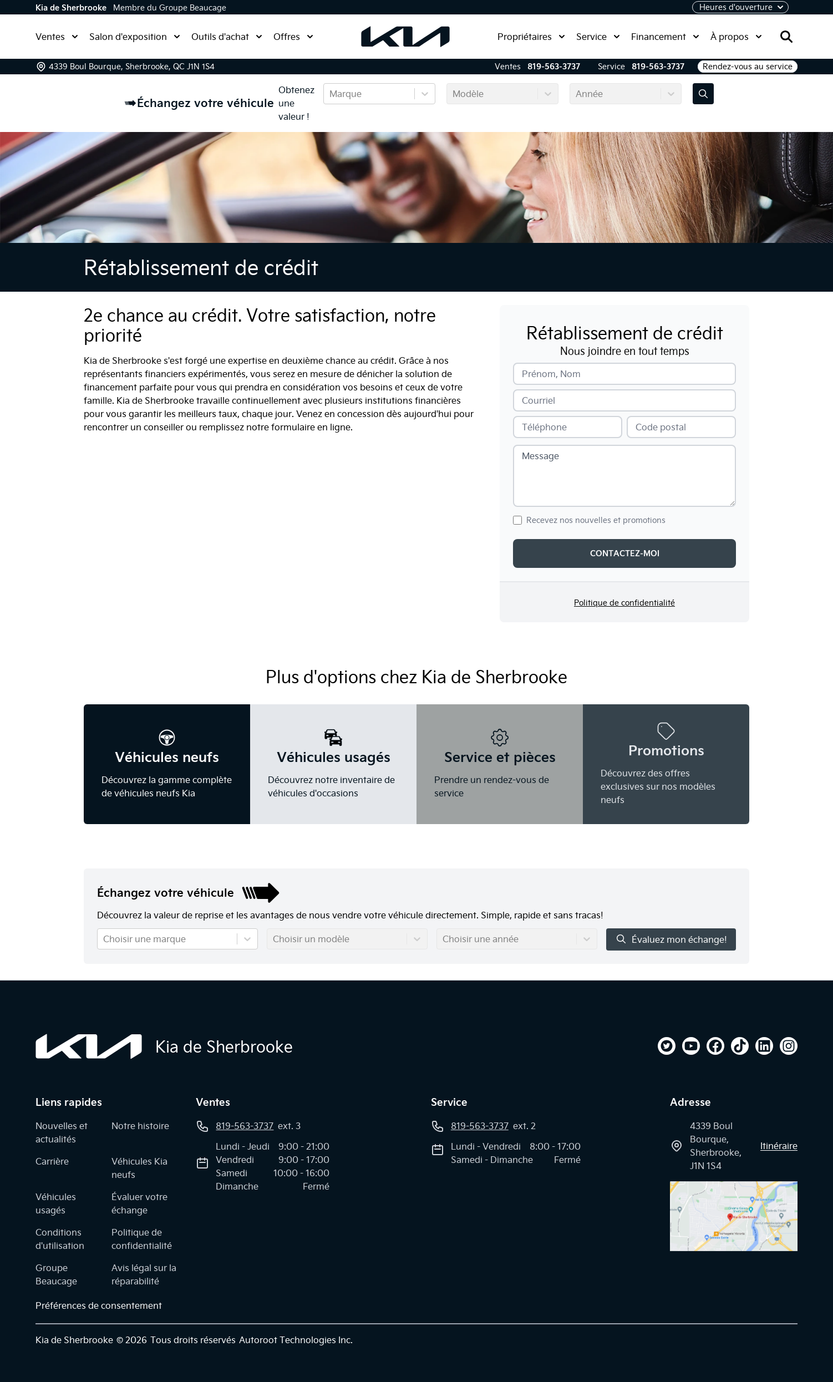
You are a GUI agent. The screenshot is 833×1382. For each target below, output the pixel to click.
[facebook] (715, 1046)
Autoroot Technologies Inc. (296, 1340)
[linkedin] (764, 1046)
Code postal (661, 427)
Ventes (56, 37)
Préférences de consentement (98, 1305)
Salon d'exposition (134, 37)
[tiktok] (740, 1046)
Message (540, 456)
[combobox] (330, 93)
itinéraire (779, 1146)
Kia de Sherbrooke (70, 8)
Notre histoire (140, 1126)
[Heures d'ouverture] (740, 7)
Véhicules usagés (55, 1203)
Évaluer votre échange (139, 1203)
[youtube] (691, 1046)
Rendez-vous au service (748, 66)
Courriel (538, 400)
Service (598, 37)
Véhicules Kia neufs (139, 1168)
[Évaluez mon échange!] (703, 93)
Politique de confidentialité (624, 602)
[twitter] (666, 1046)
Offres (293, 37)
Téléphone (544, 427)
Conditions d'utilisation (59, 1239)
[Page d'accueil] (88, 1046)
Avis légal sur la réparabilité (143, 1274)
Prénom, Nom (551, 374)
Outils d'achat (226, 37)
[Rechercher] (786, 37)
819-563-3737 (553, 66)
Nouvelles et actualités (61, 1132)
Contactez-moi (624, 553)
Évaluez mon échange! (671, 939)
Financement (665, 37)
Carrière (52, 1161)
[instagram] (789, 1046)
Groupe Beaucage (56, 1274)
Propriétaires (531, 37)
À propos (736, 37)
